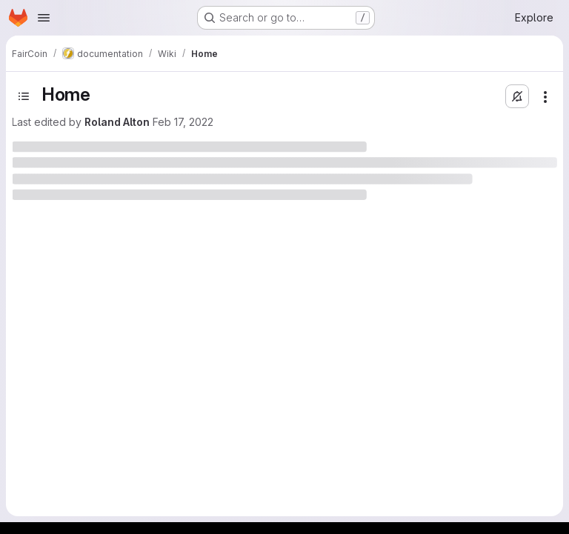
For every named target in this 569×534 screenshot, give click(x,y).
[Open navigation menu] (44, 18)
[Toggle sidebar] (24, 96)
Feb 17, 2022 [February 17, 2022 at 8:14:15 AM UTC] (183, 122)
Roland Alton (117, 122)
